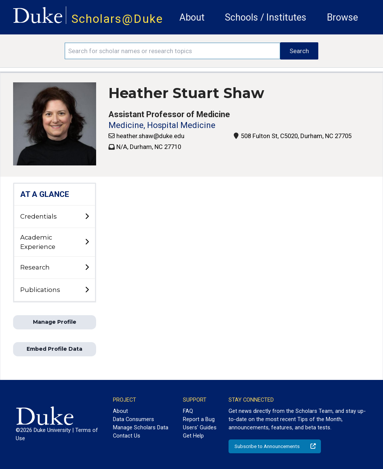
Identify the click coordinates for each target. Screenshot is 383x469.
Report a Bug (199, 419)
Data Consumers (133, 419)
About (192, 17)
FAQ (188, 411)
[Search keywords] (172, 51)
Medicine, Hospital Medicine (161, 125)
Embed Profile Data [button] (54, 348)
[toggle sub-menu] (87, 216)
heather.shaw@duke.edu (150, 136)
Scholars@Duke (117, 19)
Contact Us (126, 435)
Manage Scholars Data (140, 427)
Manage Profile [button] (54, 322)
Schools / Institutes (265, 17)
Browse (342, 17)
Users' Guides (200, 427)
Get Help (193, 435)
